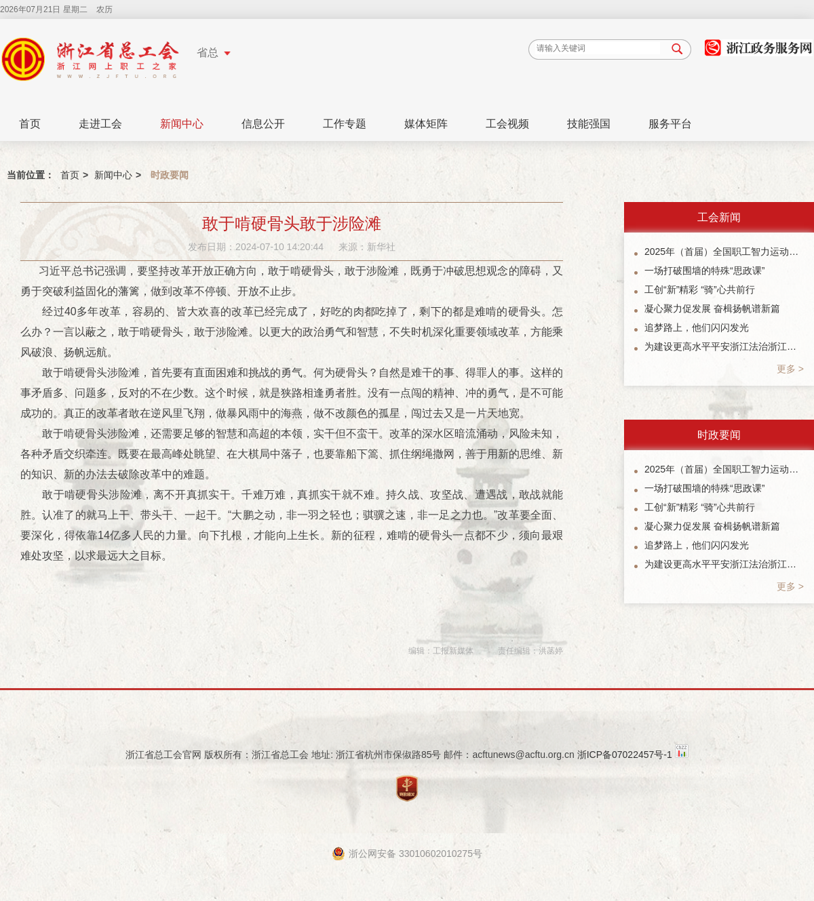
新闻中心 (182, 123)
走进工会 (100, 123)
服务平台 (670, 123)
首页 (30, 123)
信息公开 (263, 123)
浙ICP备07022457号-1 (624, 754)
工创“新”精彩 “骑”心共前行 (699, 289)
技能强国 (588, 123)
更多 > (790, 368)
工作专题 (344, 123)
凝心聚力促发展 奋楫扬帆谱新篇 (712, 308)
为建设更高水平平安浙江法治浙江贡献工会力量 (724, 346)
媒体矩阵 (426, 123)
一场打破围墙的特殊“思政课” (704, 270)
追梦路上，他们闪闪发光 (696, 327)
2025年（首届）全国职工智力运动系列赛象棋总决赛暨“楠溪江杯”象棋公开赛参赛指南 (724, 251)
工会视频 (507, 123)
